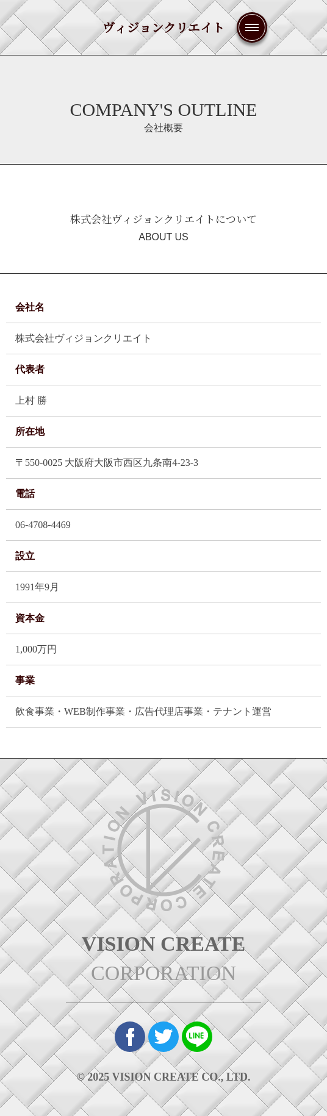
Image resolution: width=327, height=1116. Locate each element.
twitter (163, 1036)
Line (197, 1036)
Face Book (130, 1036)
